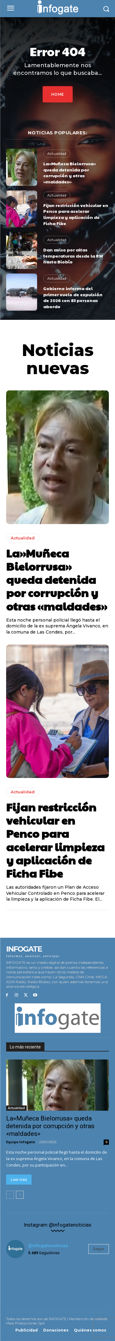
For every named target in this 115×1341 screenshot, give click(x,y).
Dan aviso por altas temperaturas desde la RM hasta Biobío (73, 256)
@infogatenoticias (48, 1245)
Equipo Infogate (20, 1142)
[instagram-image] (23, 1280)
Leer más (19, 1179)
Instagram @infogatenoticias (57, 1225)
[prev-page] (10, 1195)
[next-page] (20, 1195)
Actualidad (56, 153)
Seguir (98, 1249)
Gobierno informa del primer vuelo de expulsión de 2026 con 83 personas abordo (72, 297)
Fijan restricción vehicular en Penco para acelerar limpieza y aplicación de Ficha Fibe (75, 214)
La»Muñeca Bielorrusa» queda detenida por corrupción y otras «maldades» (69, 172)
